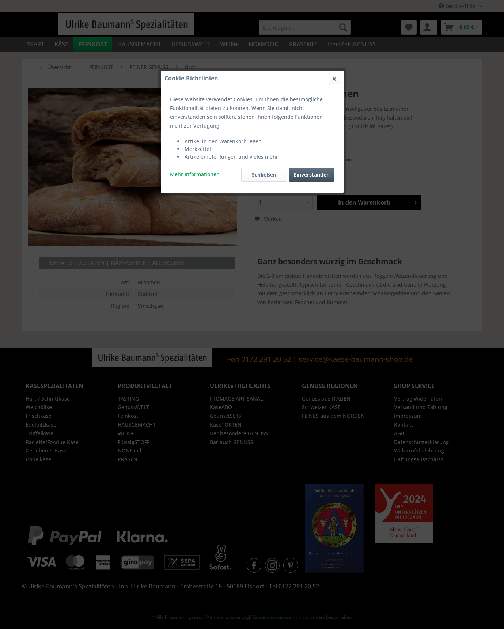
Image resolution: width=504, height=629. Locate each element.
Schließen (264, 174)
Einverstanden (311, 174)
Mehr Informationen (195, 174)
